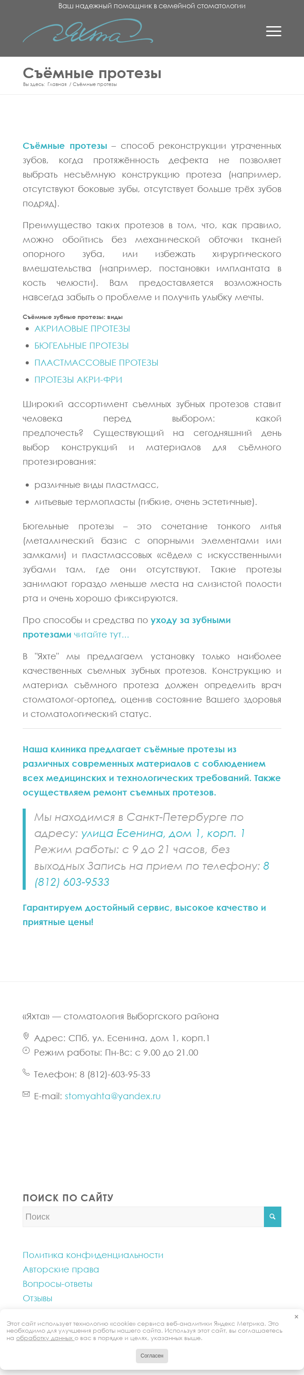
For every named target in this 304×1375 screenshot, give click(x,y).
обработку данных (45, 1337)
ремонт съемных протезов (153, 792)
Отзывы (37, 1298)
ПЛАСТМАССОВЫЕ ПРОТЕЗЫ (96, 362)
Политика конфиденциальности (93, 1254)
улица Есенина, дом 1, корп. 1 (163, 832)
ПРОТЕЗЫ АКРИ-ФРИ (78, 379)
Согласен (152, 1356)
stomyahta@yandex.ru (113, 1095)
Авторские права (61, 1269)
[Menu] (269, 30)
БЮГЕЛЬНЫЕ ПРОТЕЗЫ (81, 345)
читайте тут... (101, 634)
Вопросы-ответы (57, 1283)
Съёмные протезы (92, 72)
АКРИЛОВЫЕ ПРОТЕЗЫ (82, 328)
